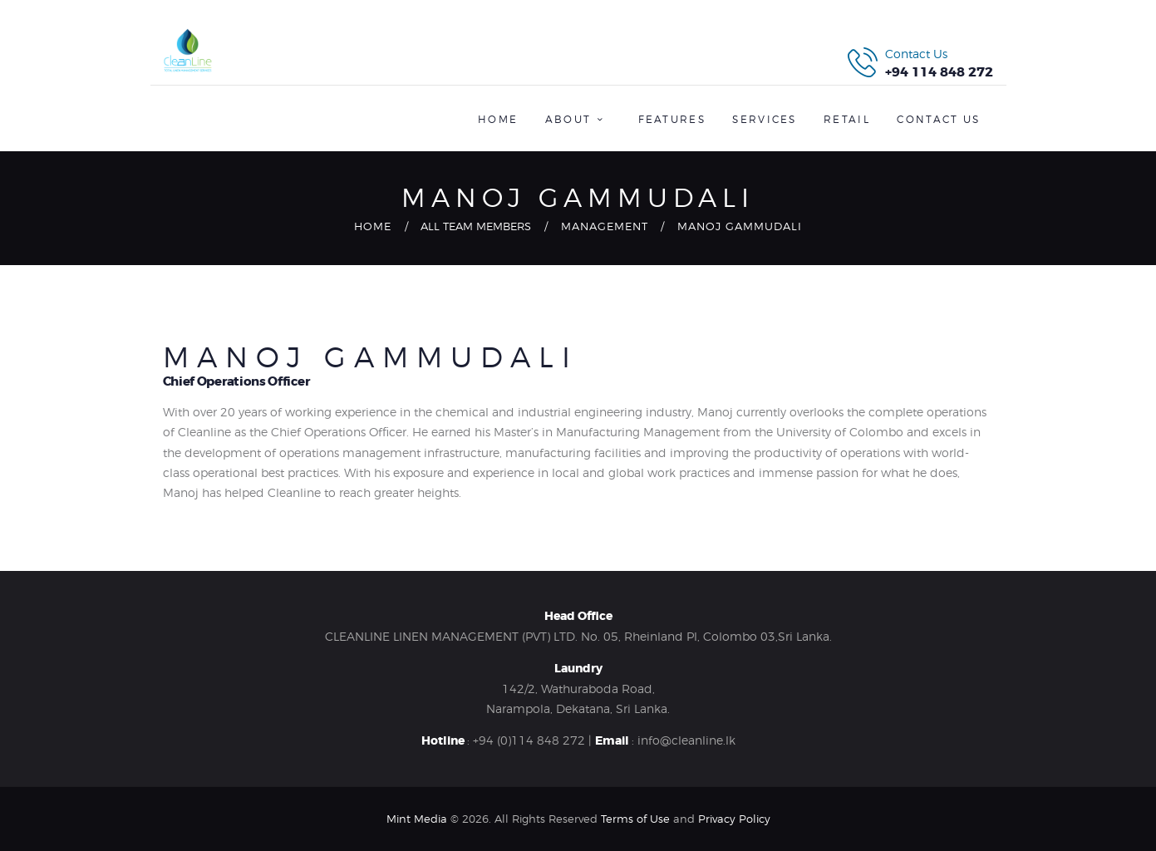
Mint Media (416, 818)
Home (372, 226)
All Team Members (476, 226)
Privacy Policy (734, 818)
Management (604, 226)
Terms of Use (635, 818)
